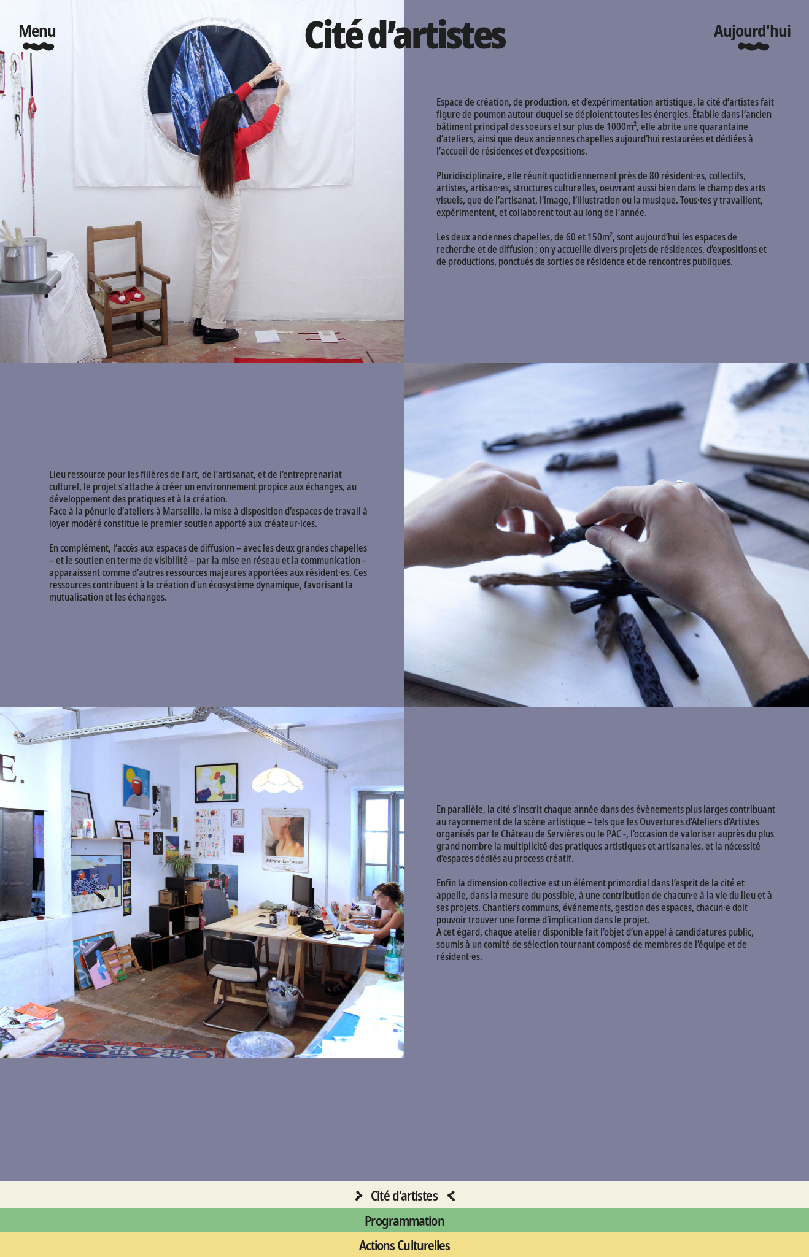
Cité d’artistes (404, 1195)
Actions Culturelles (405, 1245)
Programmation (404, 1220)
